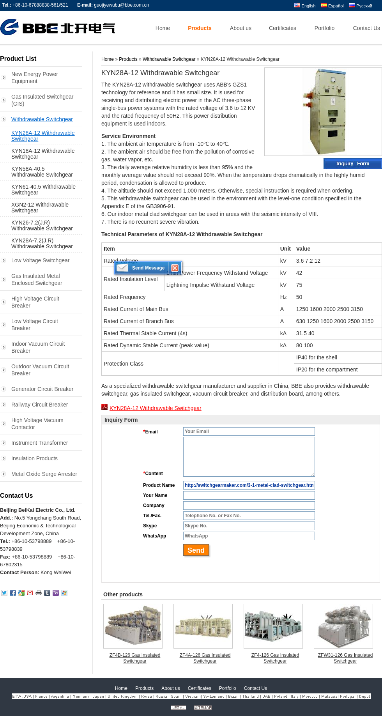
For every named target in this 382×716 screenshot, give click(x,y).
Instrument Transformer (39, 443)
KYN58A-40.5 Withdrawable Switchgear (42, 172)
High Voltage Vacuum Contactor (37, 423)
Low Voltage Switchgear (40, 260)
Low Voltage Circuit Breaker (34, 324)
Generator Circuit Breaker (42, 389)
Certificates (199, 688)
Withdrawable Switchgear (42, 119)
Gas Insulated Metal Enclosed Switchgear (36, 279)
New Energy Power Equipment (34, 77)
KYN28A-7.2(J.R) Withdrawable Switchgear (42, 243)
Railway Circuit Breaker (39, 404)
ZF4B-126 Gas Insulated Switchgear (135, 658)
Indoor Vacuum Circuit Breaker (38, 347)
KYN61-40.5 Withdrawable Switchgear (43, 190)
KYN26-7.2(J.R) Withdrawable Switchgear (42, 225)
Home (107, 59)
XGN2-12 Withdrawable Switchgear (40, 208)
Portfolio (227, 688)
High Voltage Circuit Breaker (35, 302)
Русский (360, 6)
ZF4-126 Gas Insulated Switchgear (275, 658)
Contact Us (16, 495)
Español (332, 6)
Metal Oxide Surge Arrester (44, 474)
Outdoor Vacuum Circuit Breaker (40, 370)
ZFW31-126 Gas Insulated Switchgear (345, 658)
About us (170, 688)
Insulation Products (34, 458)
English (304, 6)
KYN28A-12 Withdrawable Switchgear (43, 136)
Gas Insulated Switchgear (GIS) (42, 100)
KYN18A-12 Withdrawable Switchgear (43, 154)
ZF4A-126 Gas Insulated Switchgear (205, 658)
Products (128, 59)
